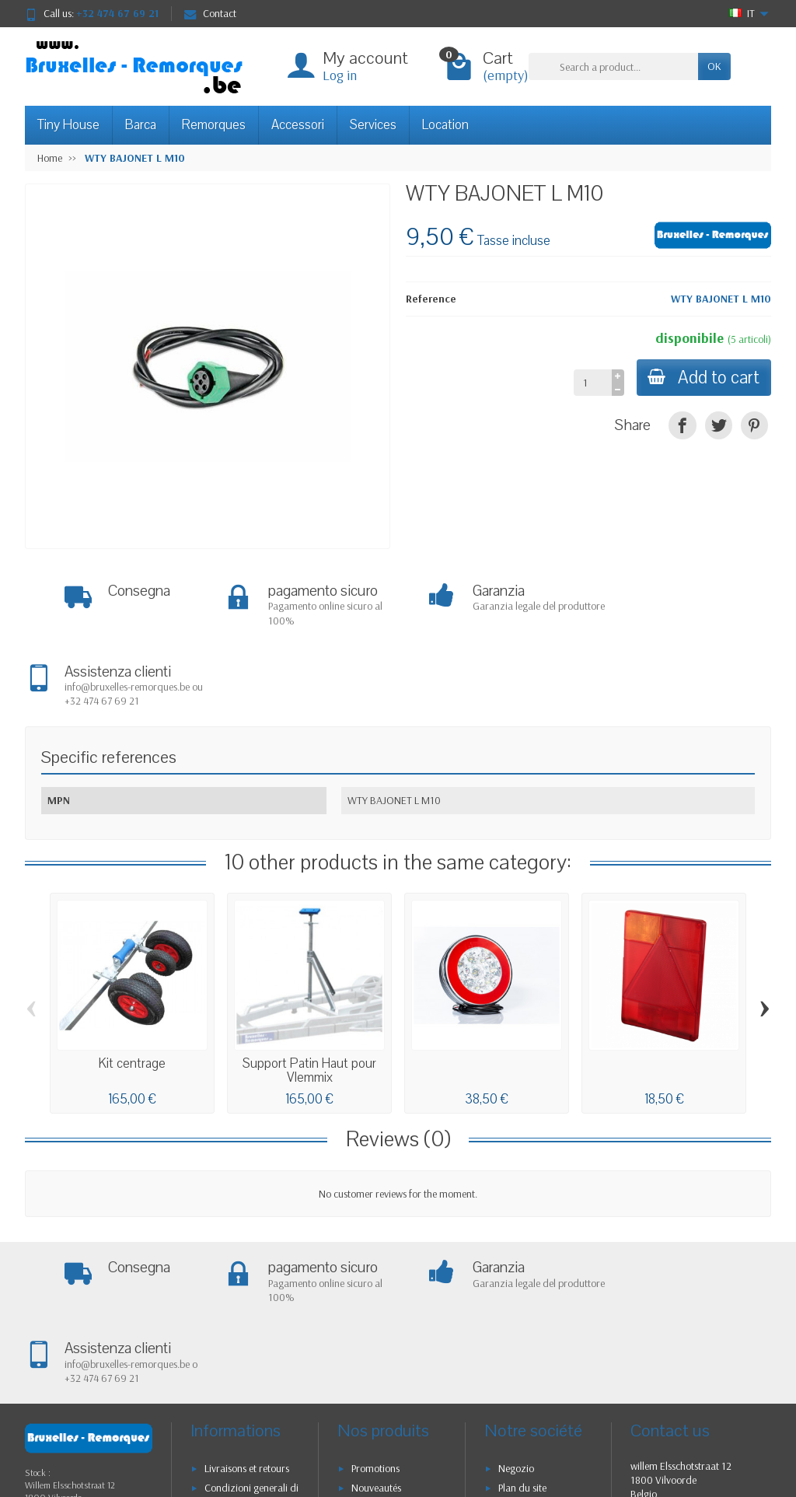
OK (714, 66)
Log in (340, 75)
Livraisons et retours (246, 1309)
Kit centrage (132, 984)
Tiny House (68, 125)
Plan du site (522, 1328)
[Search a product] (613, 66)
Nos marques (379, 1368)
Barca (140, 125)
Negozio (516, 1309)
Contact (210, 13)
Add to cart (703, 378)
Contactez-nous (531, 1348)
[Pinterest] (754, 425)
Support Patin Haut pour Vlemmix (309, 991)
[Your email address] (364, 1442)
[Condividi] (682, 425)
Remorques (214, 125)
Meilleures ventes (387, 1348)
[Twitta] (718, 425)
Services (373, 125)
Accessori (297, 125)
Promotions (375, 1309)
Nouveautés (376, 1328)
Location (445, 125)
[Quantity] (590, 382)
